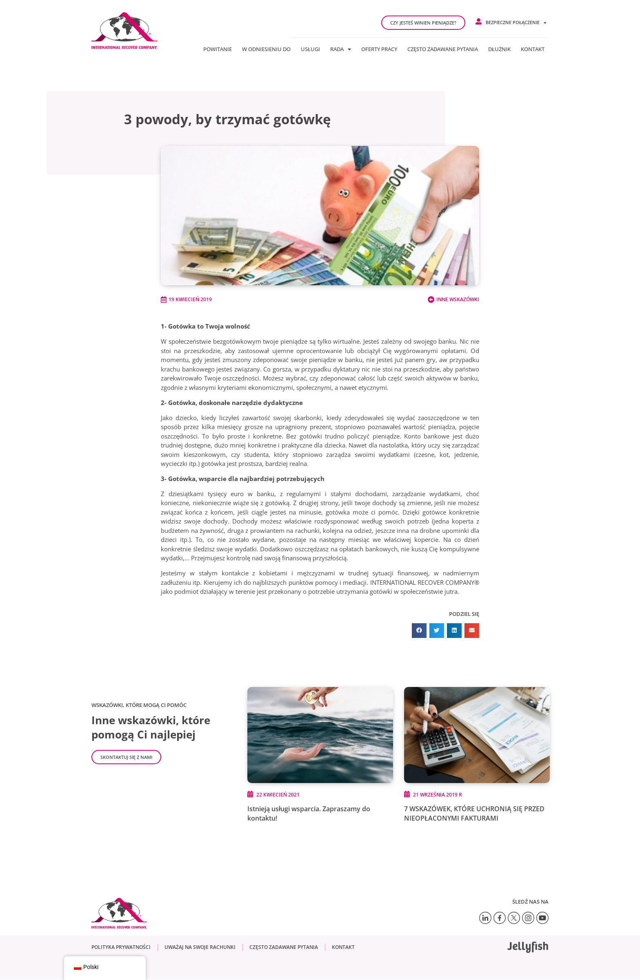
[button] (419, 630)
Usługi (310, 49)
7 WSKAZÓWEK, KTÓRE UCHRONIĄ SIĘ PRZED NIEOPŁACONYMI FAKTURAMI (474, 813)
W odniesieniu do (266, 49)
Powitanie (217, 49)
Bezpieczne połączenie (516, 22)
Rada (340, 49)
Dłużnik (499, 49)
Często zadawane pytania (442, 49)
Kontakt (532, 49)
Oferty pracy (379, 49)
